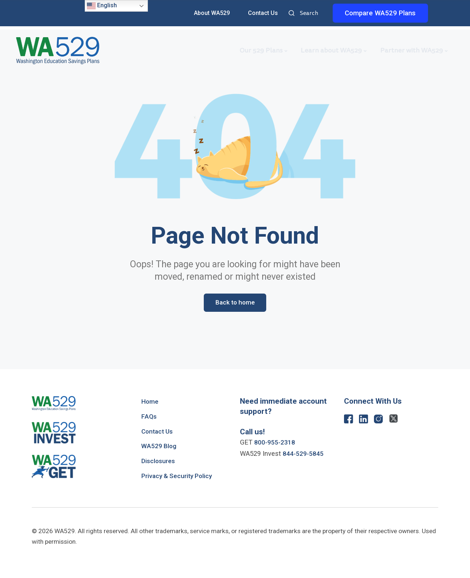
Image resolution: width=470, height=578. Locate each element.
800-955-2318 (276, 443)
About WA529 (212, 12)
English (102, 5)
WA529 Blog (160, 447)
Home (150, 403)
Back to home (235, 303)
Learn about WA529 (331, 50)
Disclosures (159, 462)
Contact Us (263, 12)
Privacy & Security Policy (179, 477)
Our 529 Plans (261, 50)
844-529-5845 (305, 455)
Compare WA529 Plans (380, 13)
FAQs (149, 417)
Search (292, 14)
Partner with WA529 (411, 50)
